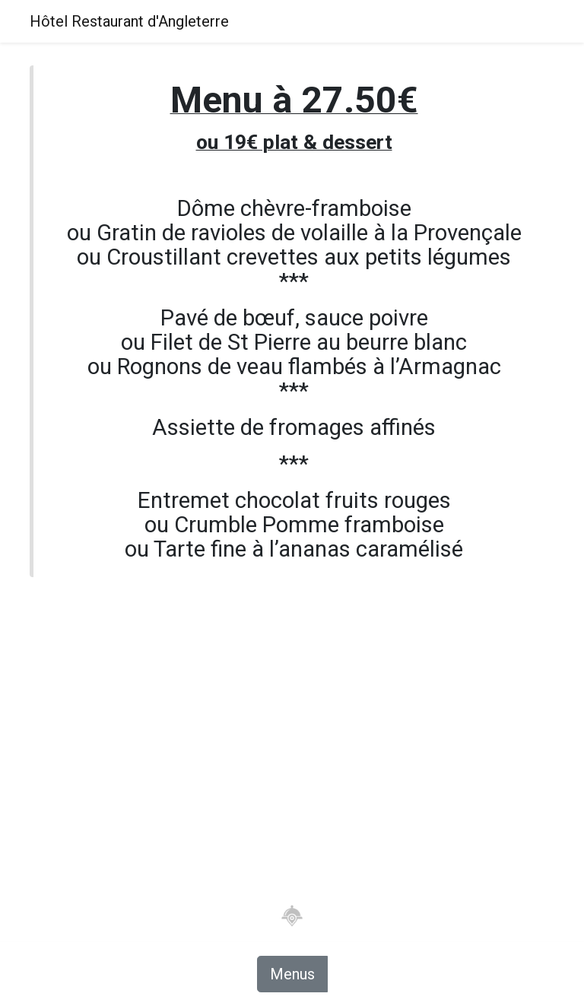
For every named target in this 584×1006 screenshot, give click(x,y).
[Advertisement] (292, 734)
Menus (292, 974)
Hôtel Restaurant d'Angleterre (129, 21)
